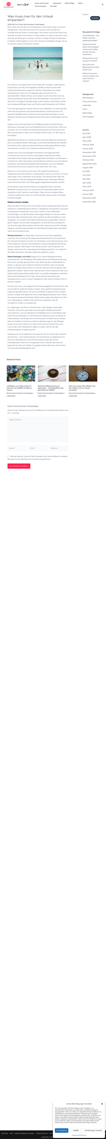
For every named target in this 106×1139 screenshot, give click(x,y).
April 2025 (87, 183)
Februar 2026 (88, 145)
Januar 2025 (88, 194)
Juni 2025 (87, 175)
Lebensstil (11, 396)
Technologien (88, 117)
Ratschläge (87, 113)
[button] (102, 1104)
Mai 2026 (86, 133)
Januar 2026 (88, 149)
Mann (85, 109)
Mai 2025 (86, 179)
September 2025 (89, 164)
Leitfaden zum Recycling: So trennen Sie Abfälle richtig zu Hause (19, 388)
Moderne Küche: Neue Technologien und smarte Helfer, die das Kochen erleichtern (91, 49)
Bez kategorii (88, 98)
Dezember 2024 (89, 198)
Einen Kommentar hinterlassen (32, 24)
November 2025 (89, 156)
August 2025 (88, 168)
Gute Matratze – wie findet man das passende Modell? (91, 38)
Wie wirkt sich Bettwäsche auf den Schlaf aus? (91, 67)
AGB (11, 1133)
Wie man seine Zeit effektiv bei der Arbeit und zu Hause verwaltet (82, 388)
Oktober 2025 (88, 160)
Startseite (4, 1133)
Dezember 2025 (89, 152)
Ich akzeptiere (61, 1130)
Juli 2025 (86, 171)
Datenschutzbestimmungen (24, 1133)
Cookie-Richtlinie (79, 1135)
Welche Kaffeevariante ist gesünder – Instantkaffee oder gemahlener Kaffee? (51, 388)
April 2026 (87, 137)
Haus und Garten (90, 101)
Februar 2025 (88, 190)
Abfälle (76, 1130)
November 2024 (89, 202)
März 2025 (87, 186)
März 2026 (87, 141)
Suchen (86, 14)
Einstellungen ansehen (93, 1130)
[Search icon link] (103, 5)
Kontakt (52, 1133)
